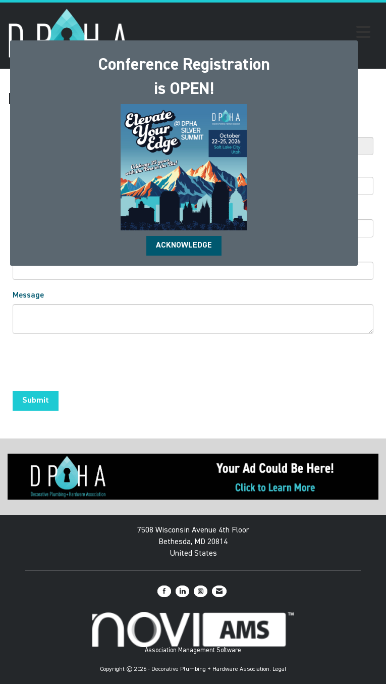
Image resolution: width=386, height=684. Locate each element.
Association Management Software (193, 633)
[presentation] (89, 363)
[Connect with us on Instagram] (200, 591)
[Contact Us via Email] (219, 591)
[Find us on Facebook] (164, 591)
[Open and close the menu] (253, 34)
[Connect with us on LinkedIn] (182, 591)
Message (28, 295)
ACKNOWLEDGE (184, 245)
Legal (279, 669)
